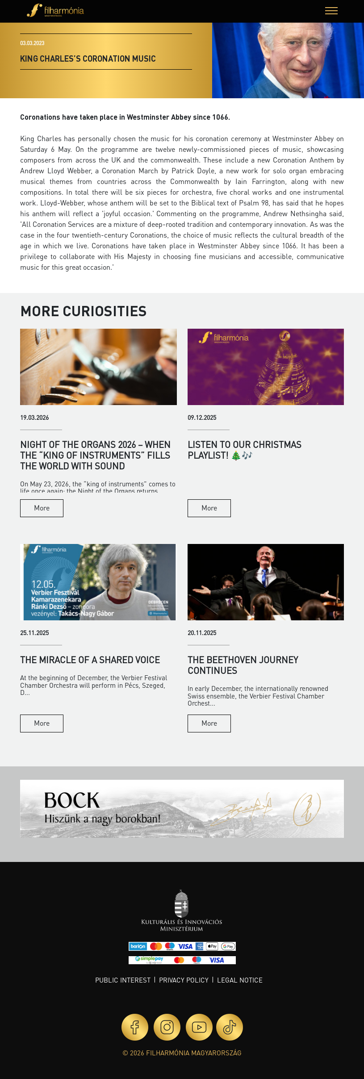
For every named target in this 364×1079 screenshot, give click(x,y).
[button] (331, 12)
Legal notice (240, 979)
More (42, 507)
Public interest (123, 979)
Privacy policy (184, 979)
